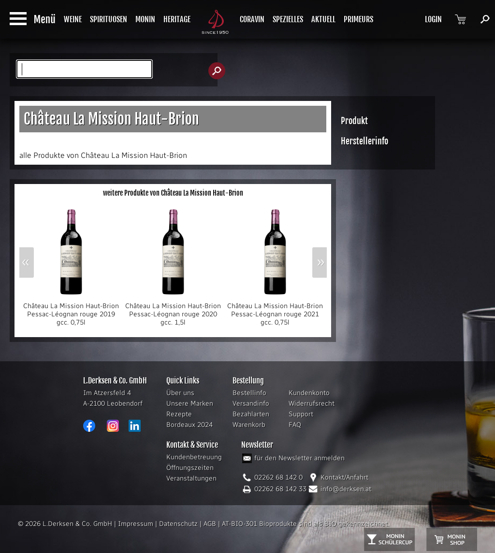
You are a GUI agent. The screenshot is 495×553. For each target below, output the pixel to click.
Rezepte (179, 414)
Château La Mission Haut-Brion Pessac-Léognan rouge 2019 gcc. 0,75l (71, 311)
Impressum (135, 524)
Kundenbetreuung (194, 457)
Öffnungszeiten (190, 468)
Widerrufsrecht (312, 403)
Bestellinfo (249, 393)
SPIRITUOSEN (108, 19)
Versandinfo (251, 403)
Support (301, 414)
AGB (210, 524)
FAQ (295, 425)
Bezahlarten (251, 414)
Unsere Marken (189, 403)
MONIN (145, 19)
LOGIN (433, 19)
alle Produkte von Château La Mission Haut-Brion (103, 155)
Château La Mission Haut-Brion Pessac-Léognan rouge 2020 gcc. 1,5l (173, 311)
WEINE (73, 19)
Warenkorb (249, 425)
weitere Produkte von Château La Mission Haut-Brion (173, 193)
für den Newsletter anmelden (299, 458)
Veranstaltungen (191, 478)
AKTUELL (323, 19)
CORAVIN (252, 19)
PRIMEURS (358, 19)
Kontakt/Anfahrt (344, 477)
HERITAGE (176, 19)
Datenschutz (178, 524)
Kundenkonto (309, 393)
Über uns (180, 393)
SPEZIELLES (288, 19)
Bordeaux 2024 (189, 425)
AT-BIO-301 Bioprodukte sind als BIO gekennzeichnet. (305, 524)
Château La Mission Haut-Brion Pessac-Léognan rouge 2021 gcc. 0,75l (275, 311)
